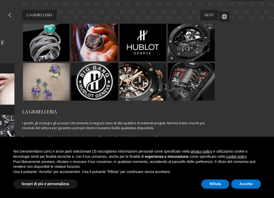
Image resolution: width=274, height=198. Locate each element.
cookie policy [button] (236, 156)
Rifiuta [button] (215, 184)
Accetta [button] (246, 184)
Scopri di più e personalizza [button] (45, 184)
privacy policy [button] (201, 151)
